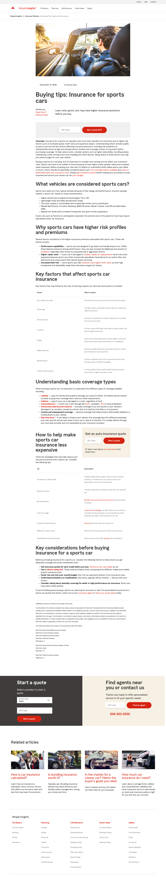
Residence (16, 842)
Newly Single (75, 857)
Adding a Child (76, 842)
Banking (15, 832)
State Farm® (42, 113)
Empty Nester (75, 867)
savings (106, 538)
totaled (87, 254)
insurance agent (85, 593)
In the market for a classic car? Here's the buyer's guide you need (101, 778)
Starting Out (75, 828)
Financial (44, 837)
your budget (77, 175)
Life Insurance (46, 852)
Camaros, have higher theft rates (96, 263)
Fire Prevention (134, 832)
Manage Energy (105, 832)
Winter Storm (134, 862)
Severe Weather (135, 847)
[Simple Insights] (27, 9)
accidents (45, 252)
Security (87, 523)
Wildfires (132, 857)
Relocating (74, 862)
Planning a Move (76, 852)
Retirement (45, 857)
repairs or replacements (101, 254)
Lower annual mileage (92, 510)
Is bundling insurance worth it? (62, 776)
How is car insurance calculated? (25, 776)
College (44, 828)
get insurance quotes (86, 173)
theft (87, 404)
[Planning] (54, 8)
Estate (43, 832)
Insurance (45, 847)
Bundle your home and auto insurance (99, 500)
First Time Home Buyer (79, 837)
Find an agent (139, 705)
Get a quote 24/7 (94, 130)
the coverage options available (104, 170)
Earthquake (133, 828)
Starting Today (105, 842)
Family (14, 837)
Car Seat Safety (105, 828)
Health (43, 842)
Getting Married (76, 832)
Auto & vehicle (17, 828)
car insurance (110, 449)
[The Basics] (44, 8)
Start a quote (114, 441)
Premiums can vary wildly (100, 567)
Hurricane (132, 842)
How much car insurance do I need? (136, 776)
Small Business (47, 862)
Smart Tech (103, 837)
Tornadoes (133, 852)
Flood (131, 837)
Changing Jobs (76, 847)
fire (102, 404)
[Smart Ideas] (79, 8)
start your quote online (105, 593)
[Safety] (89, 8)
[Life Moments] (66, 8)
